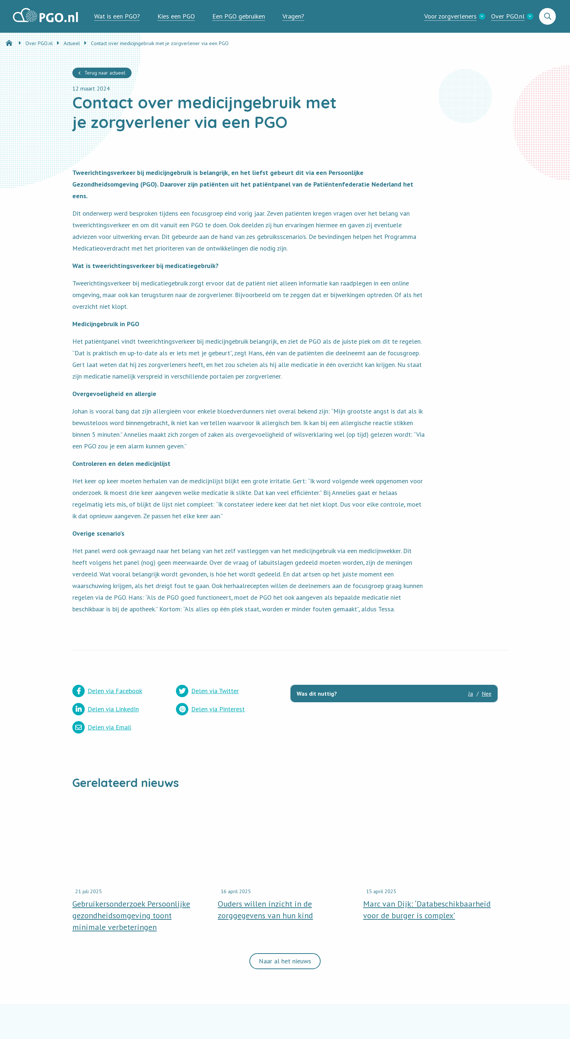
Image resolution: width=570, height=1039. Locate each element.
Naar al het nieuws (285, 961)
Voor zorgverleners (450, 16)
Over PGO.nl (508, 16)
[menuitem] (117, 16)
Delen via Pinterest (210, 709)
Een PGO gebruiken (238, 16)
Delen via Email (101, 727)
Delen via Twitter (207, 691)
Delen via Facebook (107, 691)
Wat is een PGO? (117, 16)
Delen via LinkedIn (105, 709)
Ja (470, 693)
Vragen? (293, 16)
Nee (486, 693)
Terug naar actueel (104, 72)
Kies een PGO (176, 16)
